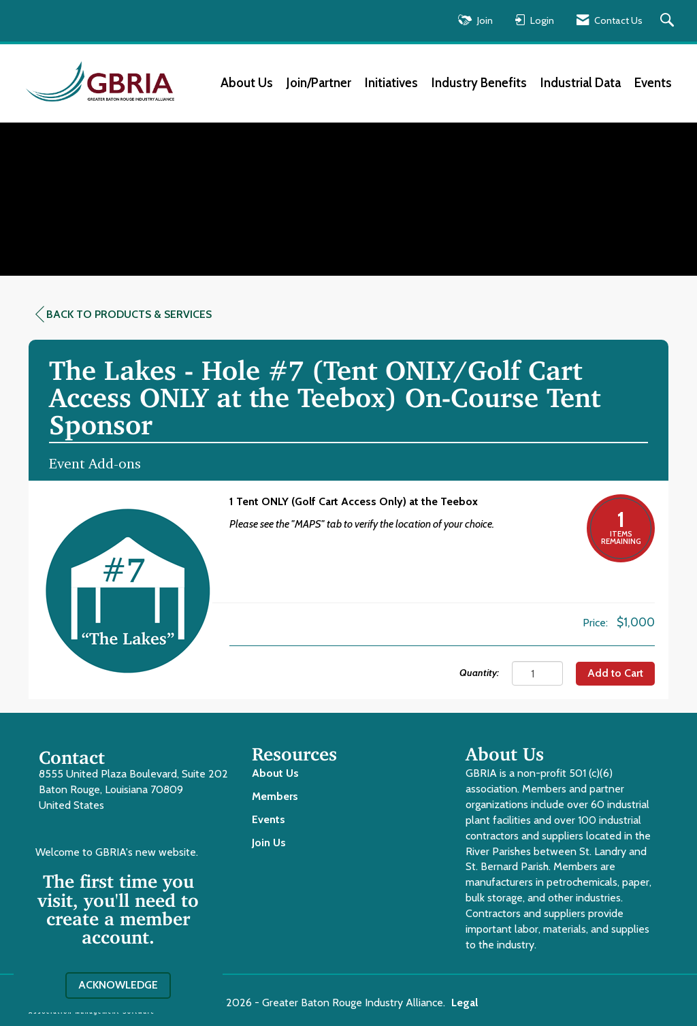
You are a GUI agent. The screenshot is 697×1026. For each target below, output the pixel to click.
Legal (464, 1002)
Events (653, 83)
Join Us (269, 842)
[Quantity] (537, 673)
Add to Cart (615, 673)
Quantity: (479, 673)
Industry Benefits (479, 83)
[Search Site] (668, 20)
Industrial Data (580, 83)
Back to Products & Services (123, 314)
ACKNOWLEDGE (118, 984)
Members (275, 796)
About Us (247, 83)
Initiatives (391, 83)
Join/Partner (319, 83)
